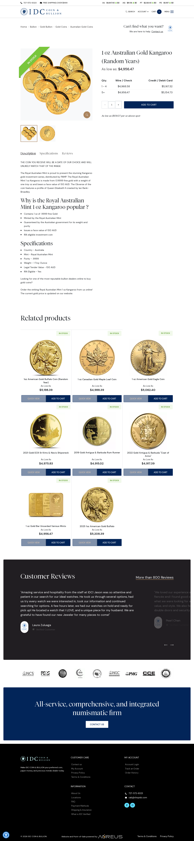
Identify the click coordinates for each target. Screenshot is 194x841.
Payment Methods (79, 803)
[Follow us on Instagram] (132, 803)
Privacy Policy (77, 771)
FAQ (73, 799)
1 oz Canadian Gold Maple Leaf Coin (97, 379)
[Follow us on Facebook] (126, 803)
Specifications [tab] (49, 153)
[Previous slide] (165, 644)
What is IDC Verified (80, 811)
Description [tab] (28, 153)
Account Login (131, 763)
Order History (131, 771)
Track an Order (131, 767)
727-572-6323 (30, 2)
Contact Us (97, 723)
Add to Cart (149, 104)
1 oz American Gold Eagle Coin (148, 379)
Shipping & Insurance (81, 807)
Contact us (157, 31)
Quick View (33, 398)
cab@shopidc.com (137, 795)
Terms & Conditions (80, 775)
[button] (6, 835)
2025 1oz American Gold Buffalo (97, 525)
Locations (75, 795)
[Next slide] (171, 644)
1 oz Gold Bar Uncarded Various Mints (46, 525)
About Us (75, 791)
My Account (76, 767)
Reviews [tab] (67, 153)
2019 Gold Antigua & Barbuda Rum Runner (97, 452)
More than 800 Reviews (155, 576)
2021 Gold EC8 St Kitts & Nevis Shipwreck (46, 452)
